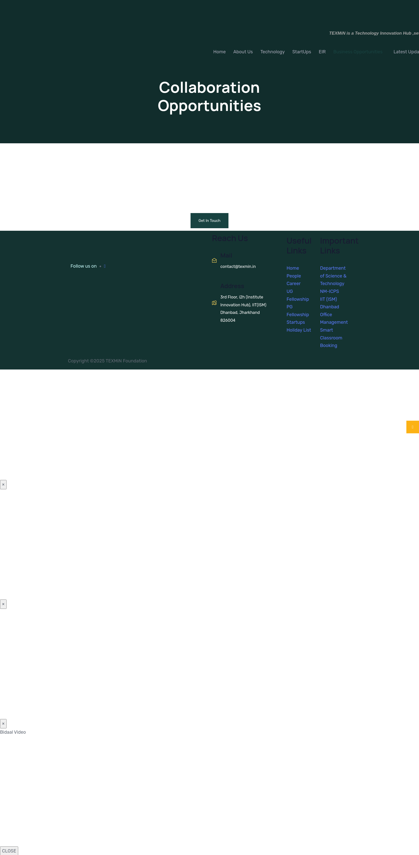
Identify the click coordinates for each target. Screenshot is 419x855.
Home (219, 52)
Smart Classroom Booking (331, 337)
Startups (296, 322)
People (294, 276)
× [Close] (3, 484)
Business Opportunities (358, 52)
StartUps (301, 52)
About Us (243, 52)
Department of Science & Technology (333, 275)
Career (294, 283)
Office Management (334, 318)
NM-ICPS (329, 291)
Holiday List (299, 330)
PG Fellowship (298, 310)
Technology (272, 52)
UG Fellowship (298, 295)
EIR (322, 52)
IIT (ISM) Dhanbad (329, 303)
